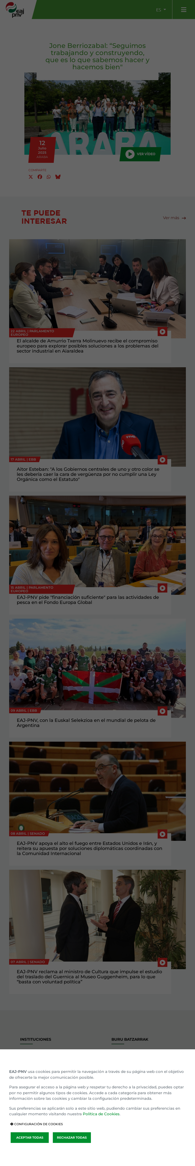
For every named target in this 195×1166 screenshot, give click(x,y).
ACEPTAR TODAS (29, 1137)
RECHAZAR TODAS (72, 1137)
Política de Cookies (101, 1113)
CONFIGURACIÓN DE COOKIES (36, 1124)
